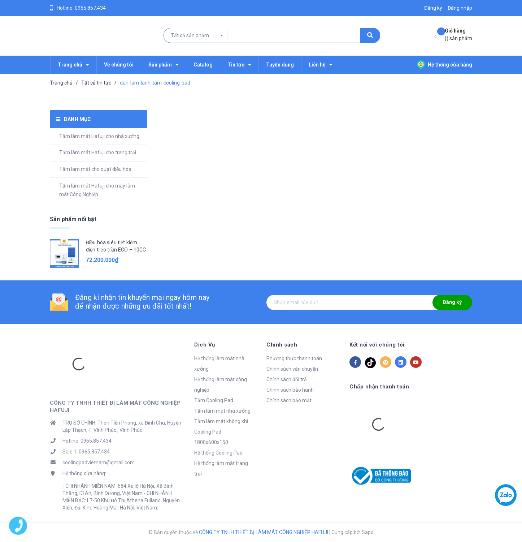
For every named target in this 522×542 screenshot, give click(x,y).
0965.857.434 (90, 8)
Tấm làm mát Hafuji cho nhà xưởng (99, 136)
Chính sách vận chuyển (292, 369)
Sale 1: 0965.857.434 (86, 452)
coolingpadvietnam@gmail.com (98, 462)
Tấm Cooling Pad (213, 400)
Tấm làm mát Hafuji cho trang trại (97, 152)
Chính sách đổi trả (286, 379)
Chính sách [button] (281, 344)
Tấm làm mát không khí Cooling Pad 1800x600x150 (221, 431)
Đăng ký (452, 302)
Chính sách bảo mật (289, 400)
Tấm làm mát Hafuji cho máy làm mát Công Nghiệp (97, 190)
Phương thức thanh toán (294, 358)
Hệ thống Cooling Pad (218, 453)
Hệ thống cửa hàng (444, 65)
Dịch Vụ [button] (204, 344)
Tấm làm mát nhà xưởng (222, 411)
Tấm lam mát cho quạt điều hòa (95, 169)
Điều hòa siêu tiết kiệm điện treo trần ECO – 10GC (116, 246)
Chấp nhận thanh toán (379, 386)
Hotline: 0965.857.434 (87, 441)
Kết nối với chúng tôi (377, 344)
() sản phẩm (458, 34)
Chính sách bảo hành (290, 390)
